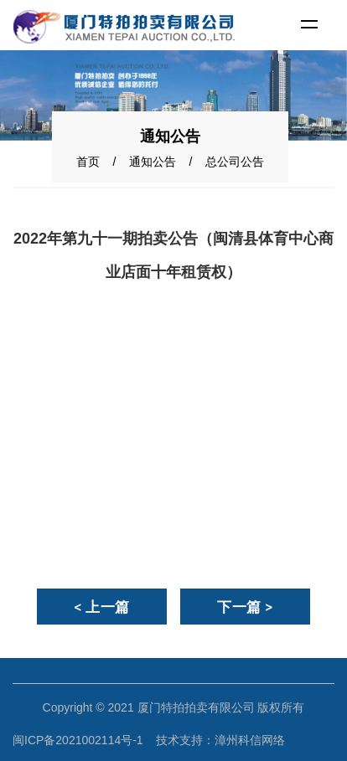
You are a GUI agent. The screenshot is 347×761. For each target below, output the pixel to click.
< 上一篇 (102, 607)
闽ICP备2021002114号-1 (78, 740)
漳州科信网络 (250, 740)
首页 (88, 161)
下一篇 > (245, 607)
